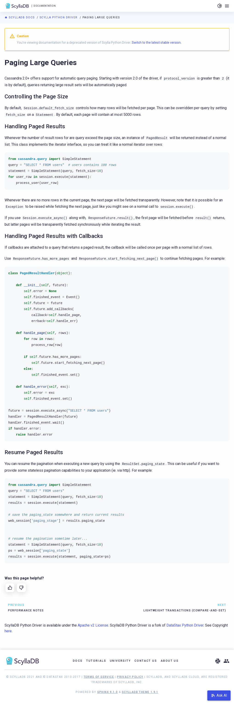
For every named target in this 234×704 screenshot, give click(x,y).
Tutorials (96, 660)
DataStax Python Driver (184, 625)
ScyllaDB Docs (20, 17)
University (120, 660)
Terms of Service (99, 676)
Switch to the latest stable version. (156, 42)
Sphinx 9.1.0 (107, 692)
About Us (170, 660)
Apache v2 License (93, 625)
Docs (78, 660)
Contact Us (145, 660)
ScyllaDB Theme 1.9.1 (140, 692)
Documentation (45, 6)
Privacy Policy (130, 676)
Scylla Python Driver (59, 17)
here (8, 631)
